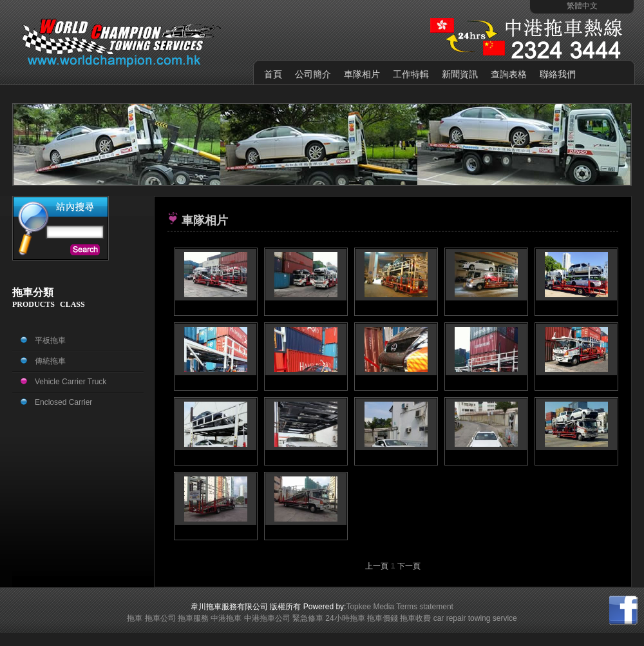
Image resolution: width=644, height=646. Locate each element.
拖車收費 (415, 618)
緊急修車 (307, 618)
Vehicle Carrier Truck (70, 381)
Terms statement (424, 606)
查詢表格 (509, 74)
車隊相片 (362, 74)
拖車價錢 (382, 618)
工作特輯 (411, 74)
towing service (492, 618)
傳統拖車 (50, 361)
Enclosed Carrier (63, 402)
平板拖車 (50, 340)
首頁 (273, 74)
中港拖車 (226, 618)
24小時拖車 (345, 618)
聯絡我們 (558, 74)
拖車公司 (160, 618)
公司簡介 (313, 74)
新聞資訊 (460, 74)
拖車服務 (193, 618)
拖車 (134, 618)
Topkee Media (370, 606)
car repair (449, 618)
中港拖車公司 (267, 618)
